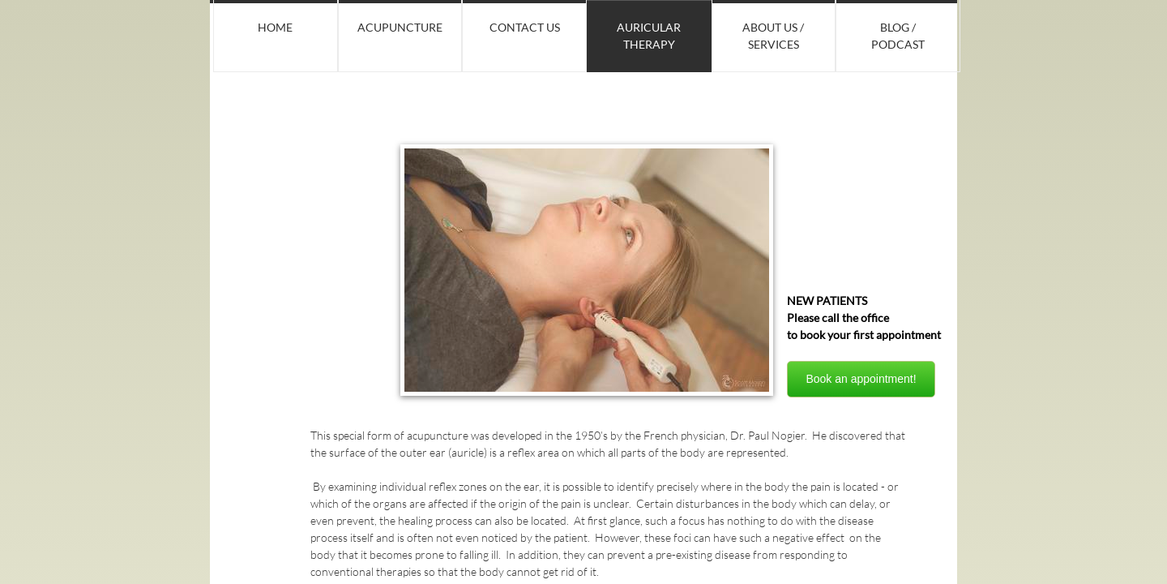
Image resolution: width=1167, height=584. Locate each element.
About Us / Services (773, 35)
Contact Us (524, 27)
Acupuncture (399, 27)
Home (275, 27)
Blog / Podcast (898, 35)
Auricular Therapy (649, 35)
